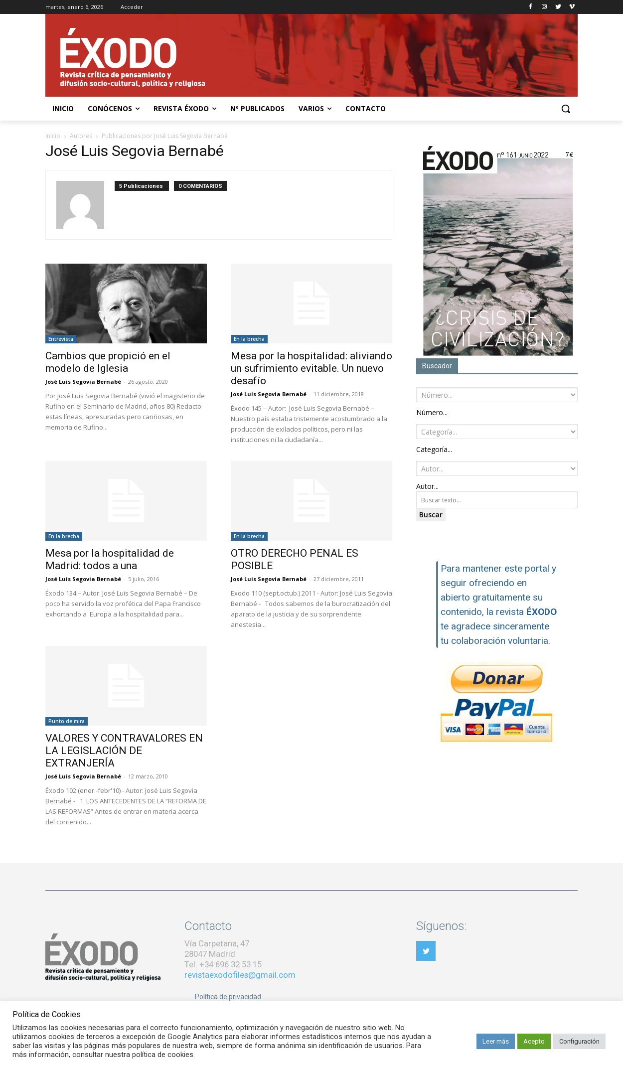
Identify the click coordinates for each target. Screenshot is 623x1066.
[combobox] (432, 412)
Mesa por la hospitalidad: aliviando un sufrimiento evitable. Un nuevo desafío (311, 368)
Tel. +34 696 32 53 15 (223, 964)
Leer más (495, 1041)
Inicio (52, 136)
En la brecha (249, 338)
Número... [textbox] (432, 412)
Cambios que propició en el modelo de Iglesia (107, 362)
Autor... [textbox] (427, 486)
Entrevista (60, 338)
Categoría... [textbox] (434, 449)
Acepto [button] (534, 1041)
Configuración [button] (579, 1041)
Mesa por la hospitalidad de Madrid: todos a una (109, 559)
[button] (566, 109)
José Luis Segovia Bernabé (83, 381)
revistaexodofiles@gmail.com (240, 975)
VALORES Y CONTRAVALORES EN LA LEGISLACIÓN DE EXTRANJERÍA (124, 750)
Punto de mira (66, 721)
